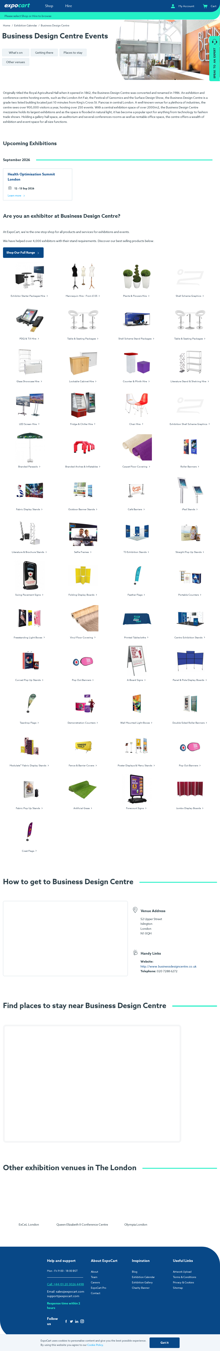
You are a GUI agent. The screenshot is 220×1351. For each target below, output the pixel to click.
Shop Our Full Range (23, 252)
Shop (49, 6)
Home (6, 25)
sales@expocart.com (70, 1291)
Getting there (44, 52)
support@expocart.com (63, 1296)
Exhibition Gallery (142, 1282)
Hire (68, 6)
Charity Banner (141, 1288)
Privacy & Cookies (183, 1282)
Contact (95, 1293)
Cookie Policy (95, 1345)
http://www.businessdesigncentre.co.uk (168, 966)
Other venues (15, 62)
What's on (16, 52)
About (94, 1271)
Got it (164, 1342)
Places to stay (73, 52)
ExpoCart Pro (98, 1288)
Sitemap (178, 1288)
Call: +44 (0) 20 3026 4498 (65, 1284)
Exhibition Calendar (25, 25)
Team (94, 1277)
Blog (134, 1271)
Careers (95, 1282)
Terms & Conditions (184, 1277)
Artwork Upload (182, 1271)
